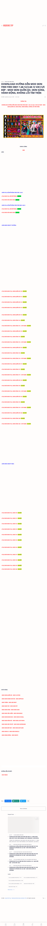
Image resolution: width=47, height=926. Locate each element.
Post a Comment (23, 808)
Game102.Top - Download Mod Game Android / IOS (16, 898)
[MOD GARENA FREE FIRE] (18, 834)
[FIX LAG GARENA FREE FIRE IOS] (31, 859)
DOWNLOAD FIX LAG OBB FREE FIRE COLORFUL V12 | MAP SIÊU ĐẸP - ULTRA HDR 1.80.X (23, 862)
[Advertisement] (12, 12)
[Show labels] (11, 889)
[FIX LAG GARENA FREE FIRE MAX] (16, 880)
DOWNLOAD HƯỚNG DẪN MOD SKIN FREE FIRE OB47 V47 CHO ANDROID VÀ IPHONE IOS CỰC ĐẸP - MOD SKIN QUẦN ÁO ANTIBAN (23, 848)
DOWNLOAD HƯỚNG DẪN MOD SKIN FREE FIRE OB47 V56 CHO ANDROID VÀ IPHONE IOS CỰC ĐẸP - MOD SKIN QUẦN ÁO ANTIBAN (23, 855)
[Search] (45, 25)
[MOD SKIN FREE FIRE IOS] (27, 844)
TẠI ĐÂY (19, 196)
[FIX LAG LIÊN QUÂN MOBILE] (15, 883)
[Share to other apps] (28, 801)
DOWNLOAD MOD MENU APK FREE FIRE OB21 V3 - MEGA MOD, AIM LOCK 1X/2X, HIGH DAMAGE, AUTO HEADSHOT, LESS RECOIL (24, 837)
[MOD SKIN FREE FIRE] (18, 844)
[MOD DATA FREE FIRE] (29, 883)
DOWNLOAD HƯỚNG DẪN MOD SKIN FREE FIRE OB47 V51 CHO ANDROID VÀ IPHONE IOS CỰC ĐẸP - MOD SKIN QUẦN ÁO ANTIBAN (23, 869)
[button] (43, 25)
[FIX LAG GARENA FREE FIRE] (19, 859)
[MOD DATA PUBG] (13, 886)
